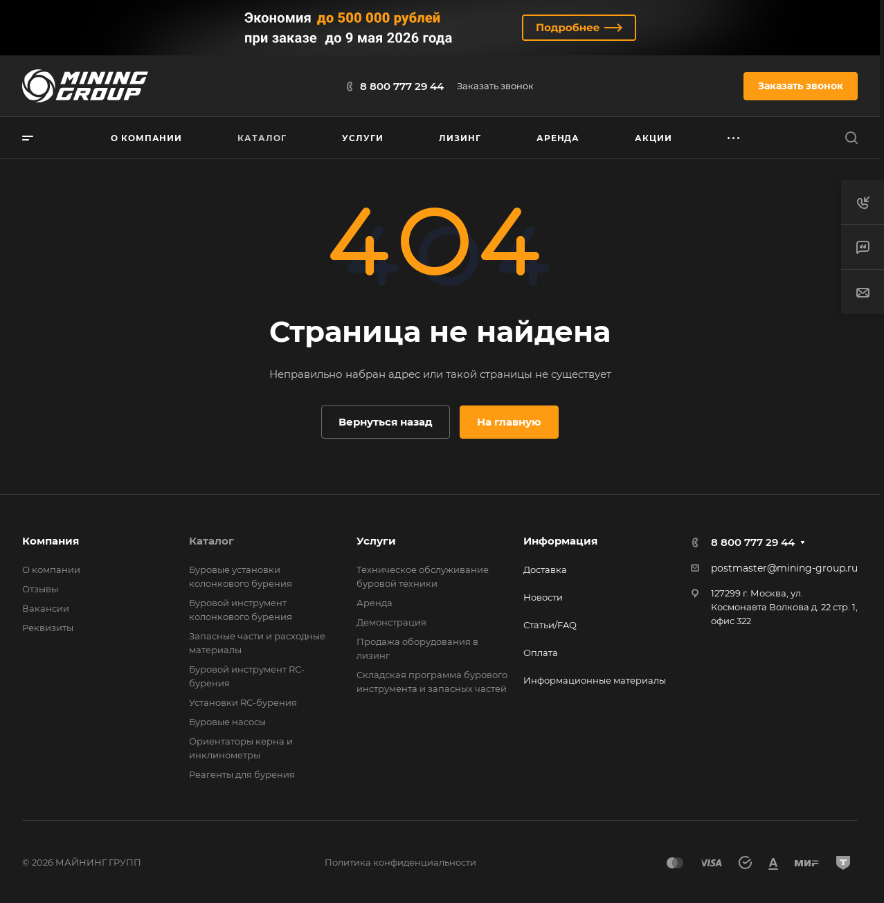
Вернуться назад (386, 421)
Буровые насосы (227, 721)
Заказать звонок (495, 85)
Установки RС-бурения (243, 702)
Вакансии (45, 608)
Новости (543, 597)
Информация (560, 540)
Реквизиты (47, 627)
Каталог (211, 540)
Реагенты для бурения (242, 774)
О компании (51, 569)
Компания (50, 540)
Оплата (540, 652)
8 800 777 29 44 (402, 86)
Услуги (376, 540)
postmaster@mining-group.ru (784, 568)
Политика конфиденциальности (400, 862)
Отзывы (40, 588)
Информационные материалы (594, 680)
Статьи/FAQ (550, 624)
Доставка (545, 569)
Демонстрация (391, 622)
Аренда (375, 602)
